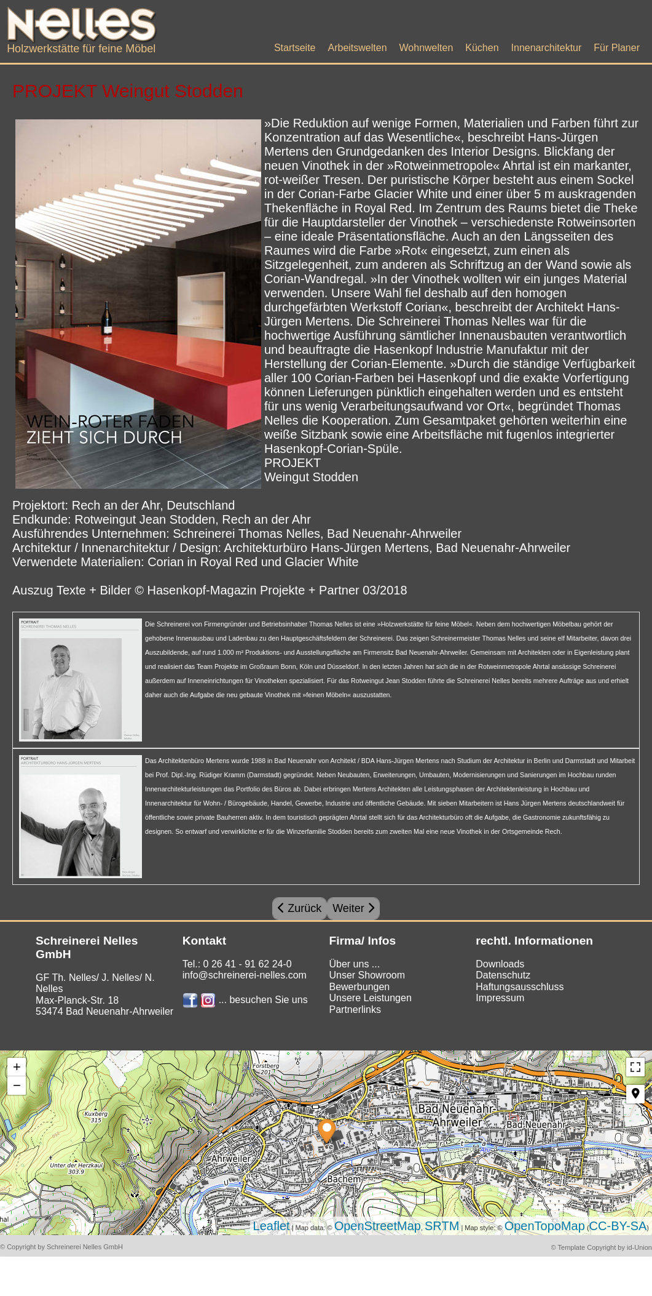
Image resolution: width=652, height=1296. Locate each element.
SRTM (442, 1226)
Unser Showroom (367, 975)
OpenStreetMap (377, 1226)
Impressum (500, 998)
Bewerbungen (359, 987)
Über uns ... (354, 964)
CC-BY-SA (618, 1226)
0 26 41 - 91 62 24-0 (247, 964)
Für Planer (617, 47)
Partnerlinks (354, 1009)
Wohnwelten (426, 47)
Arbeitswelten (357, 47)
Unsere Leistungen (370, 998)
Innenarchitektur (546, 47)
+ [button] (17, 1066)
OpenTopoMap (545, 1226)
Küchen (481, 47)
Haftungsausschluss (520, 987)
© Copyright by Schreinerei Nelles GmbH (61, 1246)
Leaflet (271, 1226)
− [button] (17, 1085)
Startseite (295, 47)
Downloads (500, 964)
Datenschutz (503, 975)
